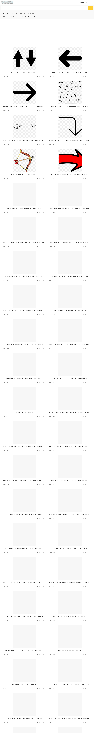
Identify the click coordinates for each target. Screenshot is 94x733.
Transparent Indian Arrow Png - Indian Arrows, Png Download (67, 190)
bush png (8, 681)
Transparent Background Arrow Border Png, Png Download (67, 523)
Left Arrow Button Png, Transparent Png (15, 371)
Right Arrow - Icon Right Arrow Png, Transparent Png (42, 371)
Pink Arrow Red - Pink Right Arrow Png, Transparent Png (43, 311)
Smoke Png (28, 694)
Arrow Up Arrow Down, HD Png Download (16, 69)
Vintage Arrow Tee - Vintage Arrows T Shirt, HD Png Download (67, 311)
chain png (8, 694)
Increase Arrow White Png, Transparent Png (39, 492)
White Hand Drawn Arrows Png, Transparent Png (40, 553)
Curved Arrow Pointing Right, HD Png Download (17, 462)
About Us (4, 708)
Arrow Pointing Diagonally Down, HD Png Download (18, 613)
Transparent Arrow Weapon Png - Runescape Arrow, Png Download (23, 432)
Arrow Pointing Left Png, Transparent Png (15, 523)
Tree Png (28, 692)
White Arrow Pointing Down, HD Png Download (63, 613)
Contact (4, 706)
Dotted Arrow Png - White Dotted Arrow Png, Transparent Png (44, 281)
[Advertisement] (47, 32)
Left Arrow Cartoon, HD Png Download (15, 341)
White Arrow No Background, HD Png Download (63, 432)
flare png (8, 696)
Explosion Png (29, 685)
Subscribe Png (30, 681)
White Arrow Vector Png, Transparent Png (38, 523)
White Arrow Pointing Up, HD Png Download (16, 492)
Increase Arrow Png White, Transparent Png (16, 583)
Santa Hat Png (29, 689)
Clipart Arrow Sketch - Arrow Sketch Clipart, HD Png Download (44, 159)
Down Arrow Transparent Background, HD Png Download (20, 644)
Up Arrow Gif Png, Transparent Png (82, 613)
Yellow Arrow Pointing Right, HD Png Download (40, 613)
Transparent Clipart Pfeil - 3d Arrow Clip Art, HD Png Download (22, 311)
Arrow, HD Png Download (82, 492)
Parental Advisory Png (31, 683)
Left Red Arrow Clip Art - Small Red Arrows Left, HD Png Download (23, 129)
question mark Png (30, 687)
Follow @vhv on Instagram (9, 716)
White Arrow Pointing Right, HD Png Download (40, 462)
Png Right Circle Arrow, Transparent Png (61, 371)
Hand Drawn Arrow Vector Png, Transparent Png (63, 492)
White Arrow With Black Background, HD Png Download (66, 553)
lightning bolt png (10, 687)
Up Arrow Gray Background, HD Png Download (63, 402)
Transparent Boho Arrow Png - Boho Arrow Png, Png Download (22, 190)
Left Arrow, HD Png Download (13, 220)
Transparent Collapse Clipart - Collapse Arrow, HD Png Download (45, 402)
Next (60, 655)
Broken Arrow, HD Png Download (36, 644)
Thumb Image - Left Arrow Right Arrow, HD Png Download (43, 69)
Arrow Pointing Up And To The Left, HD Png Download (65, 462)
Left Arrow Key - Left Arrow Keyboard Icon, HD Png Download (21, 281)
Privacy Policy (5, 711)
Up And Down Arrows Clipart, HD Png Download (40, 583)
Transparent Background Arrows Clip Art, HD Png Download (21, 553)
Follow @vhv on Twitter (8, 718)
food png (8, 685)
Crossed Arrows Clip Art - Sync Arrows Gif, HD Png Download (67, 250)
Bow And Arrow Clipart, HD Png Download (62, 99)
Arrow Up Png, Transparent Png (59, 583)
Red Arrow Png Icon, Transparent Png (60, 644)
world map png (10, 683)
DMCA (3, 709)
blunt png (8, 692)
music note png (10, 689)
